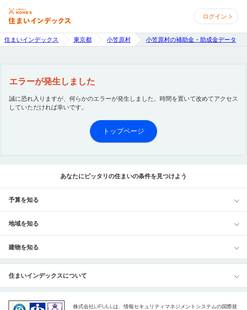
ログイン (215, 16)
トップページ (123, 131)
